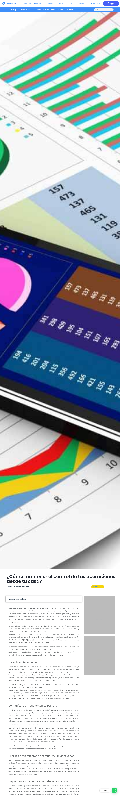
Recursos (51, 4)
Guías (60, 10)
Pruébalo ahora (99, 623)
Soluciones (39, 4)
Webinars (70, 10)
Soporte (70, 4)
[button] (79, 599)
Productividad (26, 10)
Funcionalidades (25, 4)
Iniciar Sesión (95, 4)
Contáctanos (82, 4)
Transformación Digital (45, 10)
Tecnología (12, 10)
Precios (61, 4)
